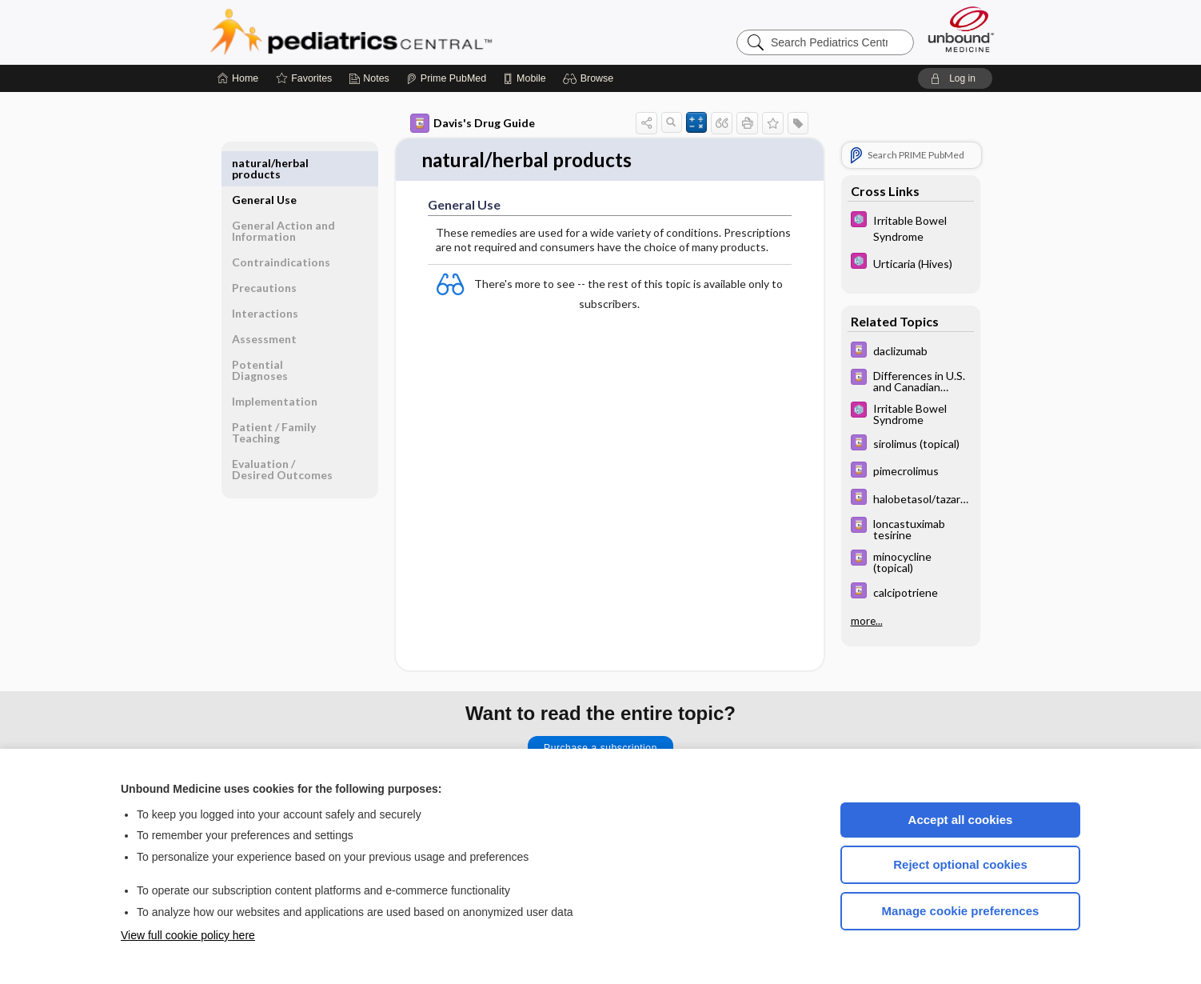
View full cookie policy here (188, 935)
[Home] (237, 78)
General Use (264, 163)
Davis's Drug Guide (472, 123)
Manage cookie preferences (960, 911)
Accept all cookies (960, 819)
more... (867, 620)
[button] (590, 78)
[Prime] (446, 78)
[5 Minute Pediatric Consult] (910, 227)
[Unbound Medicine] (961, 29)
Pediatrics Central (408, 32)
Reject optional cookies (960, 864)
